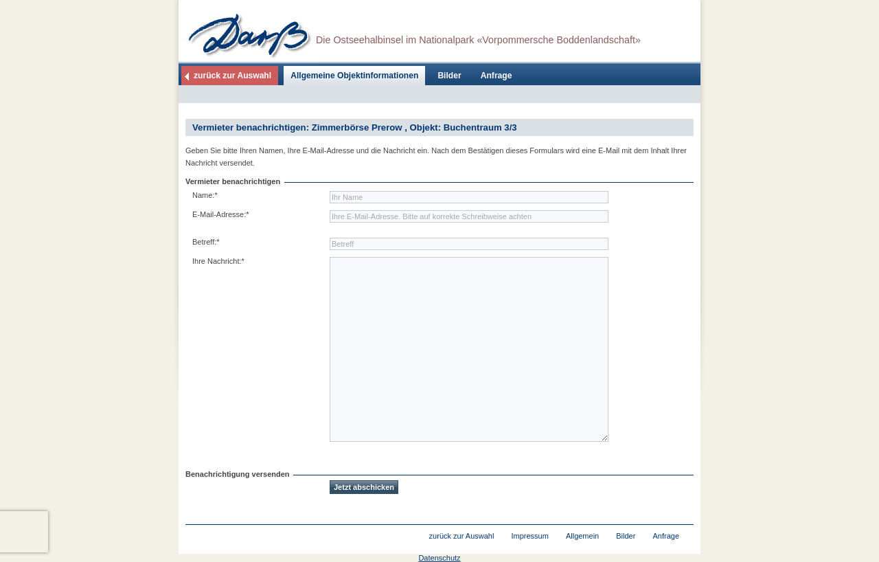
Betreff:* (206, 242)
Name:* (205, 195)
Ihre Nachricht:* (218, 261)
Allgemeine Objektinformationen (354, 75)
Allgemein (582, 536)
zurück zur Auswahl (232, 75)
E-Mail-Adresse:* (220, 214)
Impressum (529, 536)
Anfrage (496, 75)
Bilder (449, 75)
